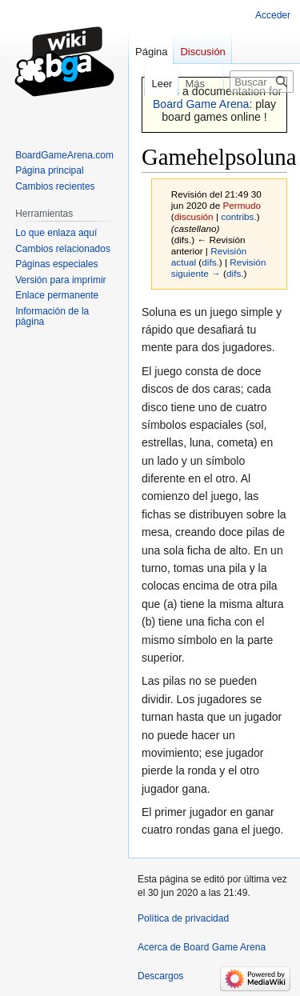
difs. (210, 262)
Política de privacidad (183, 918)
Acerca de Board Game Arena (202, 947)
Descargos (160, 976)
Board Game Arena (201, 104)
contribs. (238, 216)
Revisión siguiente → (218, 267)
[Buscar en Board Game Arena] (262, 81)
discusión (194, 216)
